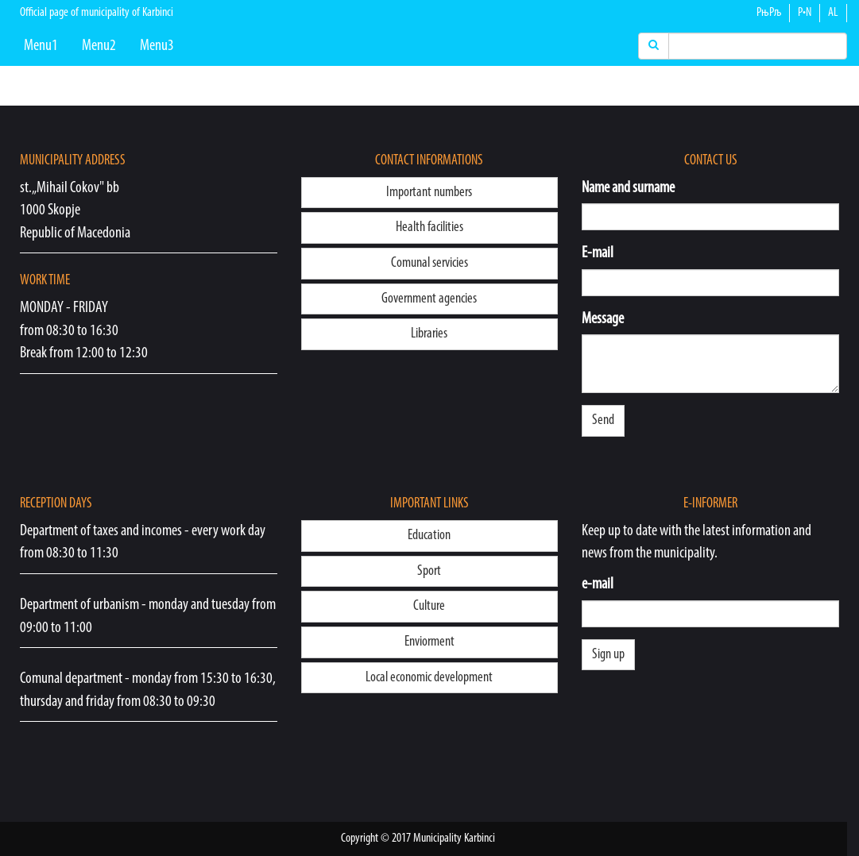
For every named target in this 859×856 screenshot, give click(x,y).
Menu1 (41, 46)
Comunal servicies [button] (429, 263)
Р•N (804, 12)
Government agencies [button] (429, 299)
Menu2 (99, 46)
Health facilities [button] (429, 227)
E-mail (597, 253)
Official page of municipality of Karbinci (96, 12)
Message (603, 319)
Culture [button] (429, 606)
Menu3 (157, 46)
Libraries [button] (429, 333)
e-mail (597, 584)
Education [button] (429, 535)
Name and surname (628, 188)
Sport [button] (429, 571)
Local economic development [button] (429, 677)
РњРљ (768, 12)
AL (833, 12)
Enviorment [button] (429, 642)
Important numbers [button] (429, 192)
